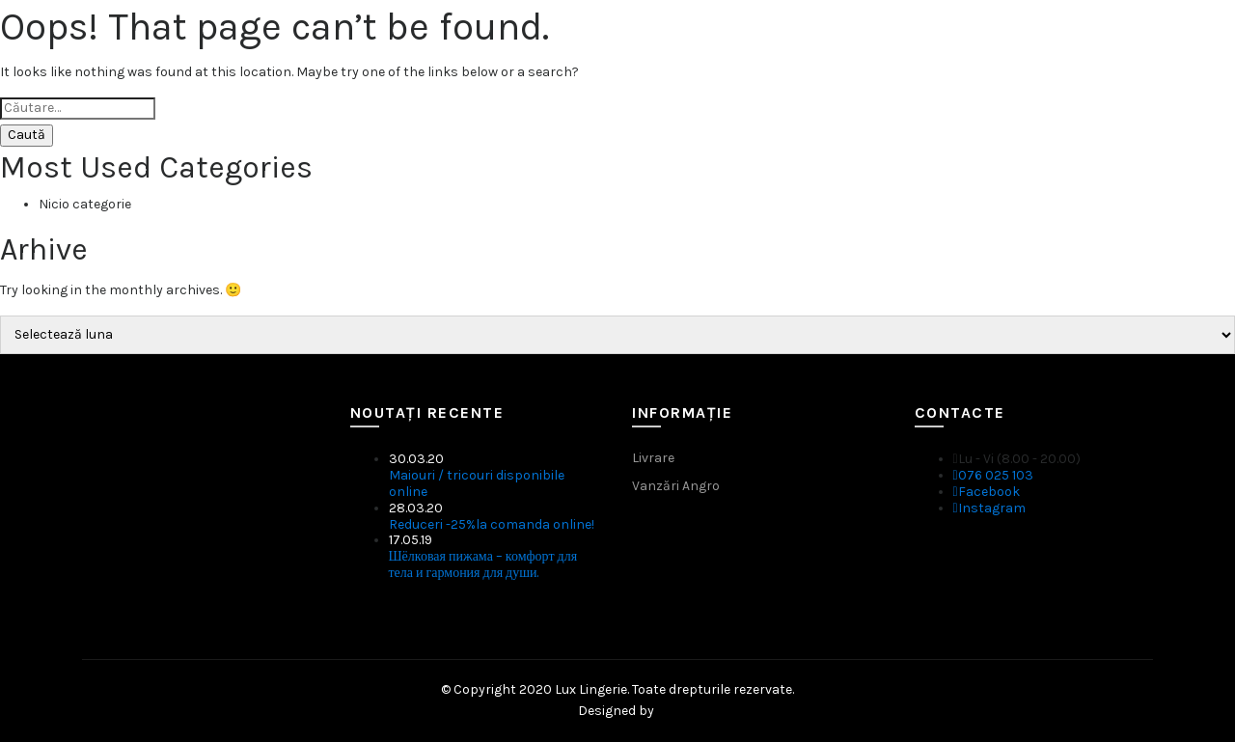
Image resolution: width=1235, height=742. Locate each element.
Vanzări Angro (676, 486)
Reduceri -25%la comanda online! (491, 524)
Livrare (653, 458)
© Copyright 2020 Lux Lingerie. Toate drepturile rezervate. (617, 689)
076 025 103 (993, 475)
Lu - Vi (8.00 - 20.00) (1017, 459)
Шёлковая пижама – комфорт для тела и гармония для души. (483, 564)
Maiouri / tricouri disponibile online (476, 483)
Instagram (989, 508)
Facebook (986, 491)
